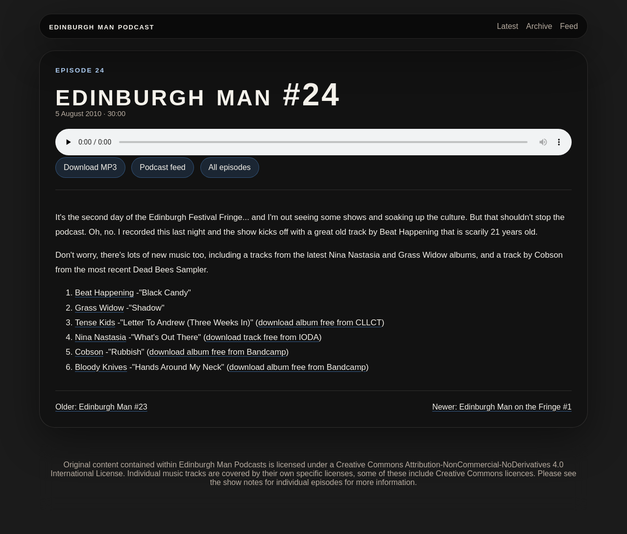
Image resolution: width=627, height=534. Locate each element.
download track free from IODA (262, 337)
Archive (539, 26)
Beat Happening (104, 292)
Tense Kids (95, 322)
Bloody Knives (101, 367)
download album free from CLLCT (320, 322)
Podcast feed (162, 167)
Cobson (89, 352)
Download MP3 (90, 167)
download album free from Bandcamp (217, 352)
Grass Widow (99, 308)
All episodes (230, 167)
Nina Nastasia (100, 337)
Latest (507, 26)
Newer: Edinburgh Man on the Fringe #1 (502, 407)
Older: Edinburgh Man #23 (101, 407)
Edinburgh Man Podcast (101, 26)
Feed (569, 26)
